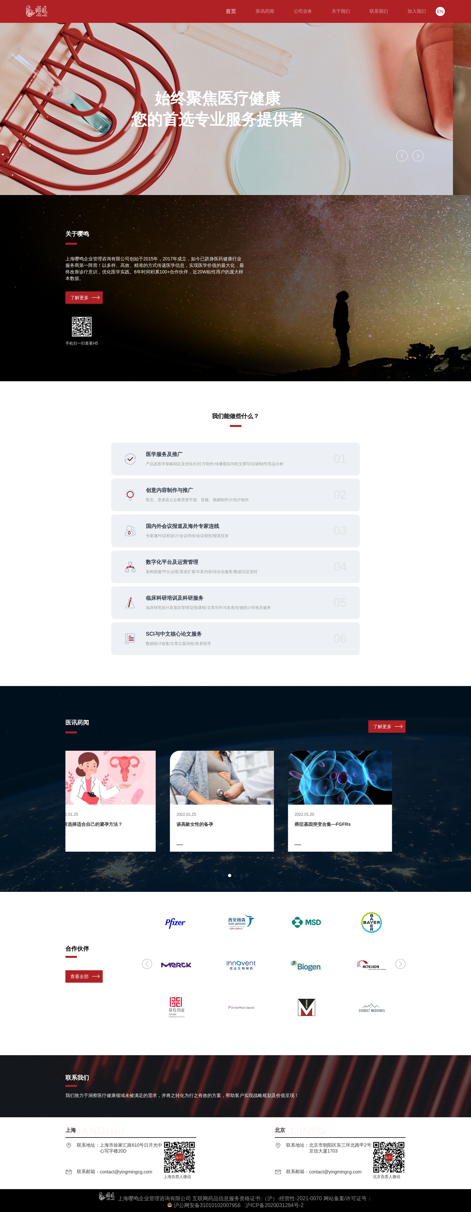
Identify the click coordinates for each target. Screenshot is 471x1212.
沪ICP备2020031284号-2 (274, 1205)
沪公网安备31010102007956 (207, 1205)
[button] (402, 155)
